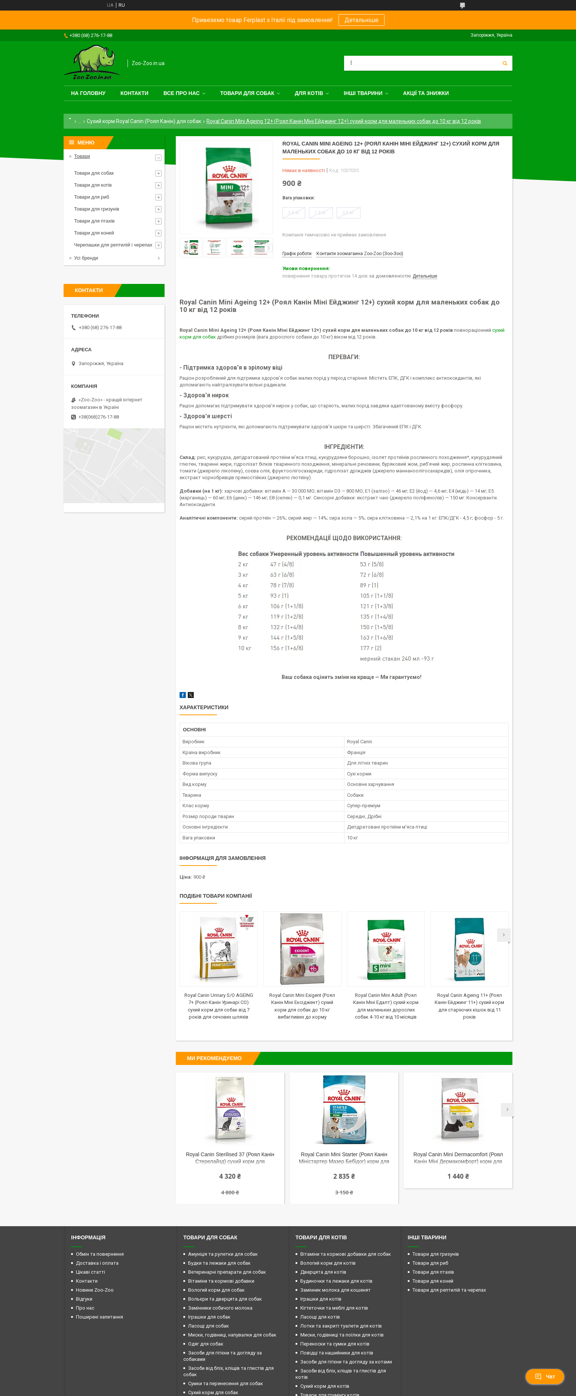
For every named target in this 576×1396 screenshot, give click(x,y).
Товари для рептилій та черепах (449, 1290)
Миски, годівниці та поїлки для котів (342, 1335)
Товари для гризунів (96, 209)
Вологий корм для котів (328, 1263)
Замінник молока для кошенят (335, 1290)
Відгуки (84, 1299)
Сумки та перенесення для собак (225, 1383)
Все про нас (181, 93)
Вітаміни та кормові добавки (221, 1281)
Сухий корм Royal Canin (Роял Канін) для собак (144, 121)
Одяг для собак (205, 1344)
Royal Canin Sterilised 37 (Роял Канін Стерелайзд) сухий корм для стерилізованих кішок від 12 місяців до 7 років (230, 1158)
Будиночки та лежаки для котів (336, 1281)
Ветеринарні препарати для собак (227, 1272)
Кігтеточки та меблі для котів (334, 1308)
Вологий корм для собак (216, 1290)
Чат (545, 1376)
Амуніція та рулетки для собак (223, 1254)
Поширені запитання (99, 1317)
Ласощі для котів (320, 1317)
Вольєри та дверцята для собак (225, 1299)
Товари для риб (91, 197)
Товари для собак (247, 93)
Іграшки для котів (320, 1299)
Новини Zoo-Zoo (95, 1290)
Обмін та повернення (100, 1254)
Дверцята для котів (323, 1272)
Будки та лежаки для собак (219, 1263)
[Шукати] (504, 63)
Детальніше (361, 20)
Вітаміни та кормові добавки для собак (345, 1254)
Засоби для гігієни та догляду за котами (346, 1362)
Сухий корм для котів (324, 1386)
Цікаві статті (90, 1272)
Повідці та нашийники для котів (336, 1353)
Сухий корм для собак (213, 1392)
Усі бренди (86, 258)
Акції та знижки (426, 93)
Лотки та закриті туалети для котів (341, 1326)
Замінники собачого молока (220, 1308)
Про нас (85, 1308)
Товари (82, 156)
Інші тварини (363, 93)
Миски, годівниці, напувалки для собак (232, 1335)
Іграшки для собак (209, 1317)
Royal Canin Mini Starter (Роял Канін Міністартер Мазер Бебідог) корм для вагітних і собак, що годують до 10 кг (344, 1158)
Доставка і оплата (97, 1263)
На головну (88, 93)
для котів (309, 93)
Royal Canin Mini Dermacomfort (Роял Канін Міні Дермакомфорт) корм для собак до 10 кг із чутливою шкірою (458, 1158)
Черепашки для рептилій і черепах (113, 245)
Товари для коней (94, 233)
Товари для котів (93, 185)
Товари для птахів (94, 221)
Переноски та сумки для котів (335, 1344)
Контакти (134, 93)
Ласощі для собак (208, 1326)
